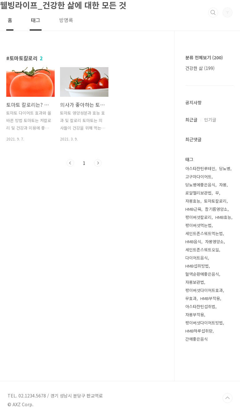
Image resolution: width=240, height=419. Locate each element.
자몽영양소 (214, 241)
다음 (98, 163)
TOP (227, 398)
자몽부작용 (194, 315)
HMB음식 (193, 241)
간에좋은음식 (196, 339)
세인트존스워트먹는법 (204, 233)
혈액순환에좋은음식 (202, 274)
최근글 (191, 119)
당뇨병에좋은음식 (200, 185)
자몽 (223, 185)
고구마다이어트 (198, 177)
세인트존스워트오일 (202, 250)
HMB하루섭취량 (198, 331)
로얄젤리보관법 (198, 193)
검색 (213, 12)
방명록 (66, 20)
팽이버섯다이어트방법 (204, 323)
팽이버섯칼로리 (198, 217)
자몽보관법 (194, 282)
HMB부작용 (210, 298)
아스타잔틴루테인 (200, 168)
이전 (70, 163)
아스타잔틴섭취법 (200, 306)
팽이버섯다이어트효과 (204, 290)
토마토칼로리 (215, 201)
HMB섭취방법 (197, 266)
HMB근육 (193, 209)
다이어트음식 (196, 258)
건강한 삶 (200, 68)
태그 (35, 20)
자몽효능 (192, 201)
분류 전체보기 (204, 57)
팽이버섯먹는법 (198, 225)
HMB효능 (223, 217)
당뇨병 (224, 168)
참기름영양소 (216, 209)
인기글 (210, 119)
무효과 (191, 298)
